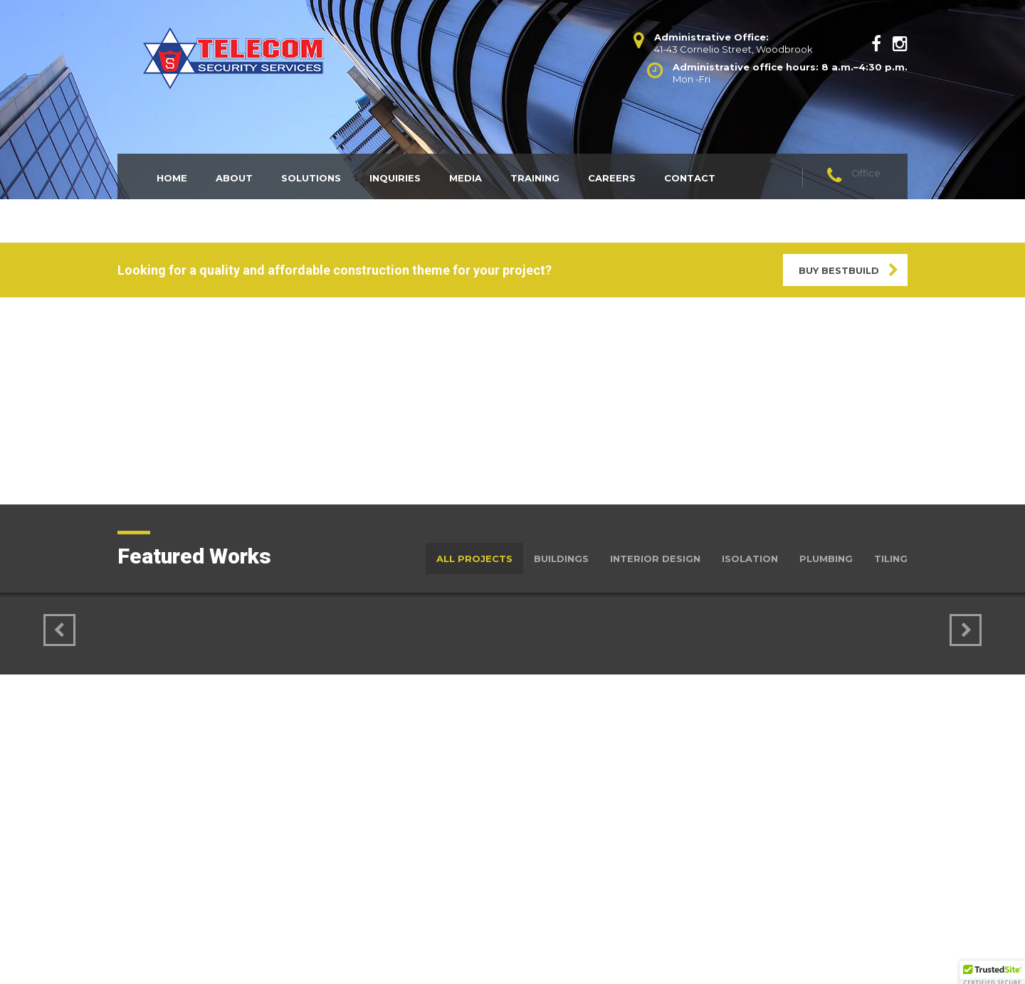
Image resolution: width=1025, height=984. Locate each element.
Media (465, 178)
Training (534, 178)
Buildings (561, 558)
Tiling (891, 558)
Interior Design (655, 558)
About (234, 178)
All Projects (474, 558)
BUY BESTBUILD (839, 270)
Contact (689, 178)
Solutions (311, 178)
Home (172, 178)
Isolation (750, 558)
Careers (612, 178)
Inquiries (395, 178)
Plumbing (826, 558)
